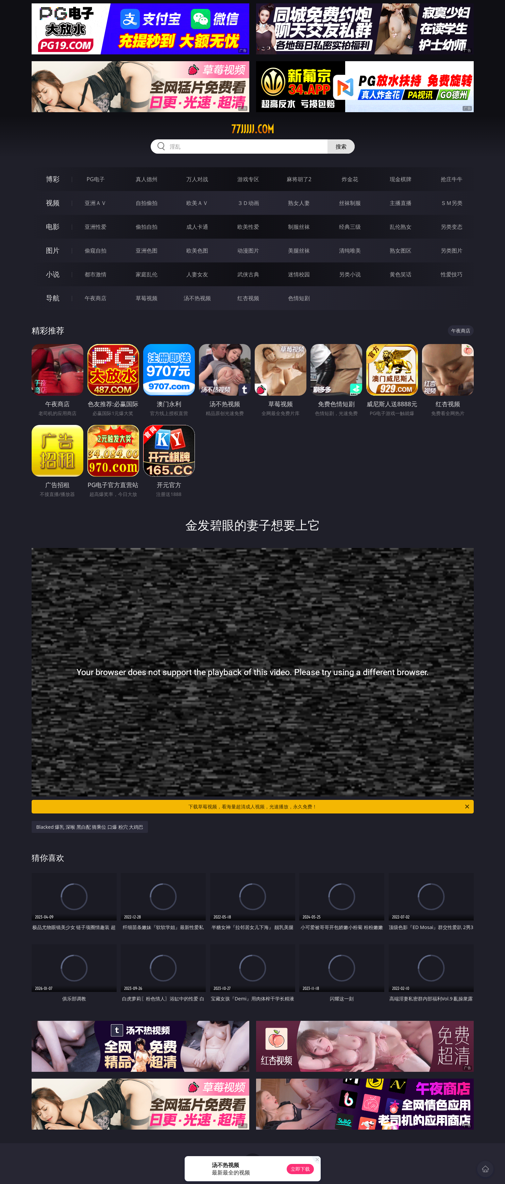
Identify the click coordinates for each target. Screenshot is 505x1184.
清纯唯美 (350, 250)
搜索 (341, 146)
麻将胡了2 (299, 179)
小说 (53, 274)
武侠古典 (248, 274)
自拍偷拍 (146, 203)
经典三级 (350, 226)
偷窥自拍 (95, 250)
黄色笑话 (400, 274)
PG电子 (96, 179)
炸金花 (350, 179)
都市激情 (95, 274)
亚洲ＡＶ (95, 203)
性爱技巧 (451, 274)
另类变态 (451, 226)
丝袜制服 (350, 203)
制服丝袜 (299, 226)
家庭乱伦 (146, 274)
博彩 (53, 179)
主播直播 (400, 203)
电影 (53, 226)
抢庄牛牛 (451, 179)
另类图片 (451, 250)
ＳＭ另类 (451, 203)
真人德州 (146, 179)
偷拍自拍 (146, 226)
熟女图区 (400, 250)
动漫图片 (248, 250)
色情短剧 (299, 298)
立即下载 (300, 1169)
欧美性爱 (248, 226)
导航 (53, 298)
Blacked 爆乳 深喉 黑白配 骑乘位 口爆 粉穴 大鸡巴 (90, 827)
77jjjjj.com (252, 129)
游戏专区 (248, 179)
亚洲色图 (146, 250)
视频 (53, 202)
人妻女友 (197, 274)
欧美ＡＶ (197, 203)
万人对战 (197, 179)
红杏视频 (248, 298)
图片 (53, 250)
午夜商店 (95, 298)
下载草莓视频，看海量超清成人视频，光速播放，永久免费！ (329, 807)
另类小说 (350, 274)
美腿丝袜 (299, 250)
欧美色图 (197, 250)
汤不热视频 (197, 298)
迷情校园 (299, 274)
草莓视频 (146, 298)
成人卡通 (197, 226)
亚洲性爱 (95, 226)
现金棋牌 (400, 179)
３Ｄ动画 (248, 203)
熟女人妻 (299, 203)
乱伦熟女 (400, 226)
